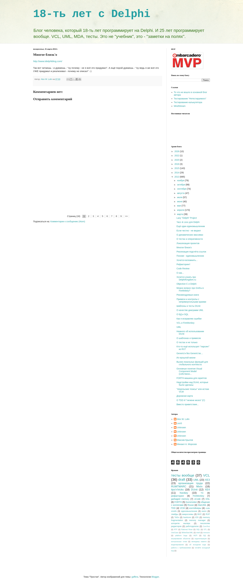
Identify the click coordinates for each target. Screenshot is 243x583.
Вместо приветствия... (188, 404)
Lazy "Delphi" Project (187, 218)
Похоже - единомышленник (190, 256)
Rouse (191, 505)
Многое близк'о (184, 247)
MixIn (199, 486)
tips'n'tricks (177, 489)
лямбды (174, 514)
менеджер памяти (199, 541)
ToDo (177, 517)
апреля (181, 210)
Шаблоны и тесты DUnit (188, 306)
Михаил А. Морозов (187, 444)
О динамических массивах (190, 235)
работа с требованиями (181, 548)
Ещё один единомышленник (191, 226)
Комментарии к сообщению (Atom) (67, 221)
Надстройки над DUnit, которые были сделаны (192, 383)
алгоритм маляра (180, 523)
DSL (208, 499)
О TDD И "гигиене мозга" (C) (191, 400)
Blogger (155, 577)
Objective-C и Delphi (186, 284)
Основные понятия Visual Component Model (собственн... (189, 371)
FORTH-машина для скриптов (192, 378)
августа (181, 193)
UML (179, 327)
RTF (175, 529)
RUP (208, 514)
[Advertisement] (97, 191)
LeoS (179, 423)
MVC (199, 514)
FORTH (178, 502)
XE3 (207, 479)
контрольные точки (179, 541)
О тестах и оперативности (190, 239)
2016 (177, 164)
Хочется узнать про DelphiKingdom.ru (186, 278)
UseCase (174, 532)
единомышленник (189, 511)
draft (181, 479)
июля (180, 197)
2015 (177, 168)
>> (126, 216)
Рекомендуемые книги (188, 295)
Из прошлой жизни (186, 357)
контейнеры (195, 508)
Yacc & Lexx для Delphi (188, 222)
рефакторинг (177, 496)
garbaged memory (180, 499)
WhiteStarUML (187, 532)
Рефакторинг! (183, 264)
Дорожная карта (185, 396)
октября (181, 184)
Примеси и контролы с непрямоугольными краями (191, 300)
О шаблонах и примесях (189, 338)
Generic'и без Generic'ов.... (190, 353)
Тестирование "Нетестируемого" (190, 98)
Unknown (181, 427)
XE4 (207, 489)
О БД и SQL (182, 314)
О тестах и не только (187, 342)
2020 (177, 160)
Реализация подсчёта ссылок (191, 251)
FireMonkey (198, 496)
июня (180, 201)
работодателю (192, 526)
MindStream (180, 106)
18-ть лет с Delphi (91, 14)
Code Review (183, 268)
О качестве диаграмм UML (190, 310)
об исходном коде (197, 545)
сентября (182, 189)
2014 (177, 172)
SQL (198, 529)
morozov (206, 532)
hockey (184, 492)
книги (204, 511)
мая (179, 205)
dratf (198, 532)
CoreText (206, 526)
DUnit (194, 489)
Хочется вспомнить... (187, 260)
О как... (180, 273)
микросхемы (187, 514)
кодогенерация (201, 539)
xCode (197, 499)
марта (180, 214)
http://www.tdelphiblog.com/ (47, 61)
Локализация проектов (188, 243)
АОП (195, 535)
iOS (197, 517)
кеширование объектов (180, 539)
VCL (206, 475)
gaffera (135, 577)
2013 (177, 177)
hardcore (187, 517)
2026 (177, 151)
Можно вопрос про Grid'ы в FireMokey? (190, 289)
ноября (181, 180)
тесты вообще (182, 475)
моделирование (177, 545)
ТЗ (202, 493)
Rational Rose (187, 529)
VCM (182, 508)
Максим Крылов (185, 440)
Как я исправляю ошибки (189, 318)
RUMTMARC (178, 486)
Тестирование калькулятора (188, 102)
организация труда (190, 483)
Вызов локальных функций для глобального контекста (192, 363)
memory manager (197, 520)
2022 (177, 155)
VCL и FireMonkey (185, 323)
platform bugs (181, 535)
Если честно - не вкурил (189, 230)
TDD (173, 508)
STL (205, 529)
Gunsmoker (191, 502)
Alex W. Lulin (183, 419)
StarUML (202, 505)
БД (204, 535)
